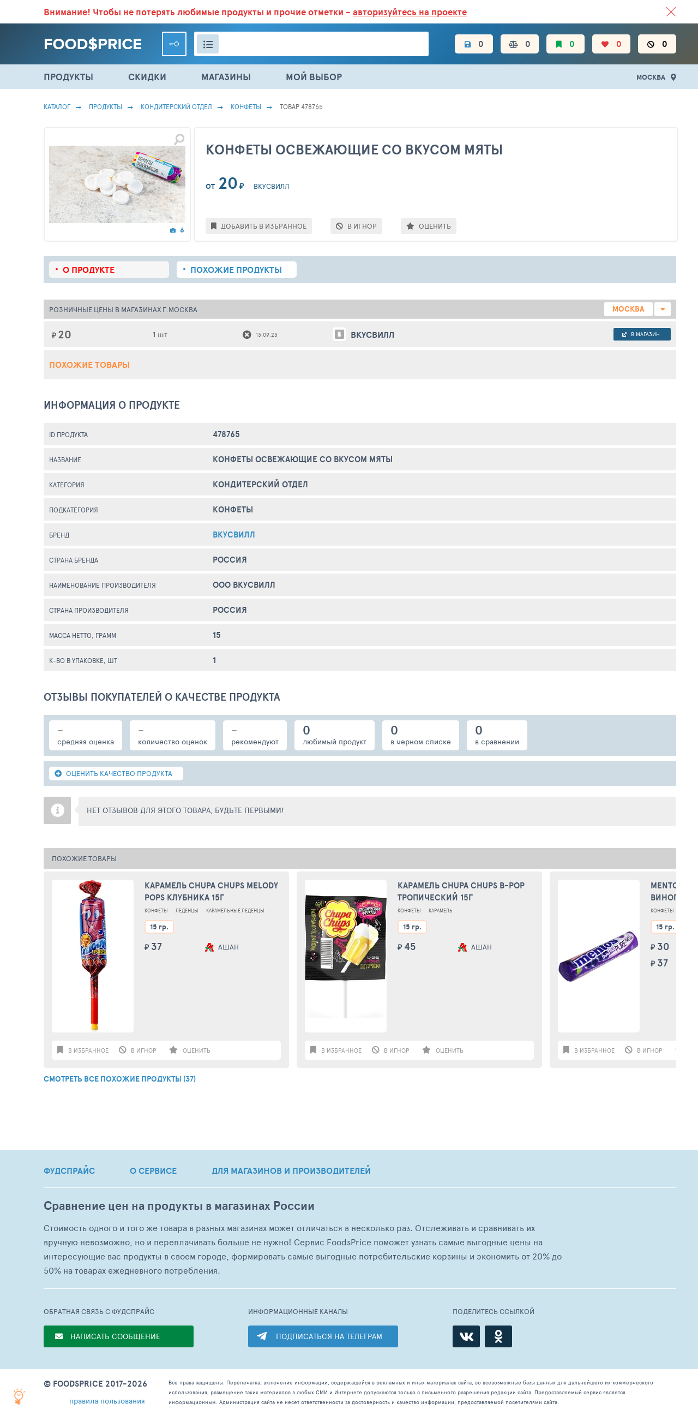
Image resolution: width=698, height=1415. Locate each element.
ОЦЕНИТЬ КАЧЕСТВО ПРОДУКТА (113, 773)
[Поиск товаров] (311, 44)
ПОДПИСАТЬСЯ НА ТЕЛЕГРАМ (329, 1336)
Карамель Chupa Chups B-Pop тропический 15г (461, 892)
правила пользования (107, 1400)
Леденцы (187, 910)
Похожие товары (89, 364)
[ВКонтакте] (466, 1336)
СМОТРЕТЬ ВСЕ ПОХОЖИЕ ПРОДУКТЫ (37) (120, 1078)
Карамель (441, 910)
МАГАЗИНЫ (226, 76)
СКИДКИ (147, 76)
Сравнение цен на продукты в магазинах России (179, 1206)
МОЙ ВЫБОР (314, 76)
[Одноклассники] (498, 1336)
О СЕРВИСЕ (153, 1170)
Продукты (105, 106)
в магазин (641, 334)
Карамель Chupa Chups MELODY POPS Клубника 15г (211, 892)
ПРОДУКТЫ (68, 76)
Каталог (57, 106)
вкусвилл (234, 534)
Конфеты (246, 106)
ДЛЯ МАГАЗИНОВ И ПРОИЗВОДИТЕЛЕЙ (291, 1170)
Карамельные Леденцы (235, 910)
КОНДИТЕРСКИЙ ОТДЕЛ (176, 106)
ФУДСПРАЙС (69, 1170)
